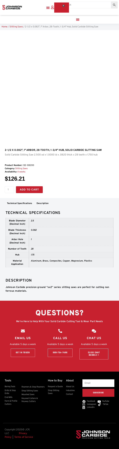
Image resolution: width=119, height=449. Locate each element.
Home (4, 26)
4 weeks (21, 172)
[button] (48, 7)
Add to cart (29, 189)
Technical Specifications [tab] (19, 203)
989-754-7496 (60, 352)
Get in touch (23, 352)
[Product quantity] (9, 189)
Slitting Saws (16, 26)
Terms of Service (23, 437)
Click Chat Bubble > (94, 354)
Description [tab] (42, 203)
